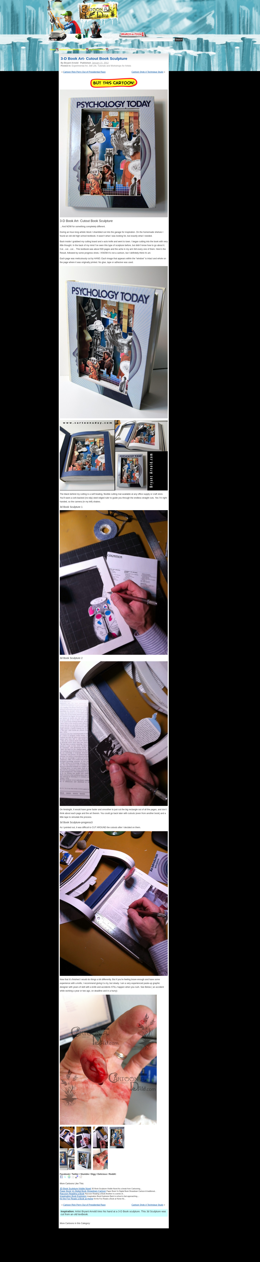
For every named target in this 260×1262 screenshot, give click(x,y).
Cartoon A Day (107, 12)
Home (50, 40)
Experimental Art (97, 49)
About (62, 40)
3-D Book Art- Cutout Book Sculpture (94, 58)
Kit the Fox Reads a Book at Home (76, 1198)
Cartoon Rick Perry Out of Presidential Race (84, 72)
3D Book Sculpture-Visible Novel (75, 1188)
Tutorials (91, 40)
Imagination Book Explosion (73, 1196)
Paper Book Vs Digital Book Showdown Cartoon (83, 1191)
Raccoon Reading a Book (72, 1193)
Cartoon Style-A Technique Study (147, 72)
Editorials (76, 40)
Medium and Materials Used (72, 49)
